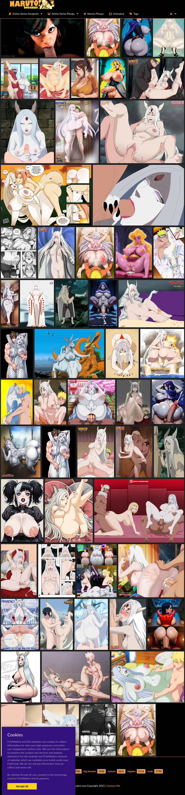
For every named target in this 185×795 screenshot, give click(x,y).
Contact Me (113, 785)
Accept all (22, 786)
